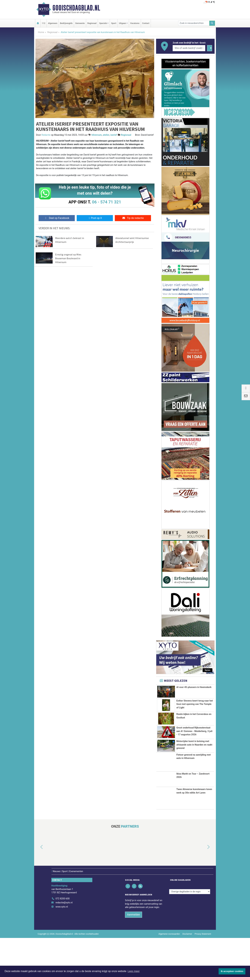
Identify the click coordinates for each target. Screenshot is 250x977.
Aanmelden (133, 953)
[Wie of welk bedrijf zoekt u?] (189, 48)
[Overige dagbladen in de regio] (189, 930)
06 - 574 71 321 (106, 202)
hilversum (97, 135)
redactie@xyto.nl (64, 941)
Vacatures (135, 23)
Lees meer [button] (134, 971)
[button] (38, 886)
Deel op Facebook (56, 218)
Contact (145, 23)
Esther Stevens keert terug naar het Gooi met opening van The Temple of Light (194, 704)
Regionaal (91, 23)
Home (41, 32)
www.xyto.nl (61, 945)
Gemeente (80, 23)
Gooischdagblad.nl (76, 8)
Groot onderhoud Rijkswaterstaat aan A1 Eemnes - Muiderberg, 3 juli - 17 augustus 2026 (194, 745)
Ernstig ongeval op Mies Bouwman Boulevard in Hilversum (68, 258)
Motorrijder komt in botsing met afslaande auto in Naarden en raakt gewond (194, 771)
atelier (106, 135)
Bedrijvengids (66, 23)
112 (43, 23)
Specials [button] (103, 23)
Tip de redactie (133, 218)
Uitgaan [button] (122, 23)
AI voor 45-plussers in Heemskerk (193, 687)
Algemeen (52, 23)
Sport (113, 23)
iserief (113, 135)
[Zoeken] (212, 23)
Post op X (95, 218)
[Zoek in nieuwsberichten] (194, 23)
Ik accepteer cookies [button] (232, 971)
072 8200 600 (62, 937)
